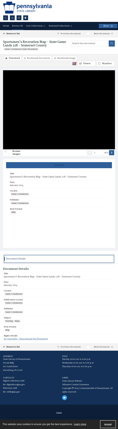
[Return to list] (17, 33)
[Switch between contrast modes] (25, 17)
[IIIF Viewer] (86, 63)
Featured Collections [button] (61, 26)
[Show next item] (111, 152)
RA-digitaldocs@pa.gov (14, 384)
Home (6, 26)
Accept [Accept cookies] (108, 424)
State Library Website (72, 381)
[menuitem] (59, 412)
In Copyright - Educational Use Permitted (26, 339)
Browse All (17, 26)
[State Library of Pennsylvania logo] (27, 8)
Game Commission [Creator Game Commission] (20, 194)
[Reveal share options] (12, 17)
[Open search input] (5, 17)
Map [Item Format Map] (13, 212)
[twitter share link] (64, 397)
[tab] (59, 165)
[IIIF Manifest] (105, 63)
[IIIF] (74, 63)
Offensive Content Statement (75, 384)
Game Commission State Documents (21, 49)
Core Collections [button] (36, 26)
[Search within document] (112, 43)
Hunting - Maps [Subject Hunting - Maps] (12, 321)
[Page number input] (98, 152)
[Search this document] (90, 43)
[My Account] (19, 17)
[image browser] (14, 152)
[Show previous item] (89, 152)
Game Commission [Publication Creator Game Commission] (13, 303)
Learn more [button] (80, 424)
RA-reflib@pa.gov (11, 392)
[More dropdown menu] (108, 26)
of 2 (106, 152)
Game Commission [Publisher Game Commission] (20, 203)
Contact (59, 413)
